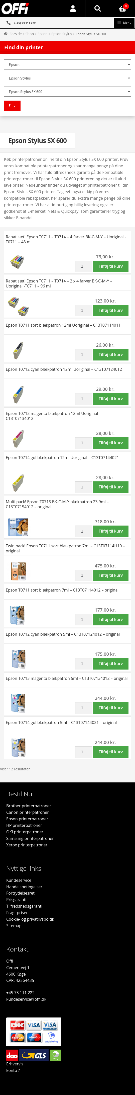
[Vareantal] (83, 266)
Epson (43, 33)
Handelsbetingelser (24, 887)
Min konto (73, 8)
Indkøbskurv (119, 5)
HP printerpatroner (24, 825)
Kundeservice (18, 880)
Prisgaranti (16, 899)
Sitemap (14, 925)
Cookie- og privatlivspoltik (30, 919)
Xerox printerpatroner (26, 845)
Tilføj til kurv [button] (111, 266)
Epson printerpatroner (27, 819)
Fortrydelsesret (20, 893)
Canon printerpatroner (27, 812)
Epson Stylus (61, 33)
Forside (16, 33)
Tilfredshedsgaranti (24, 906)
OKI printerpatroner (24, 832)
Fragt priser (17, 912)
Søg (97, 8)
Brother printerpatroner (28, 806)
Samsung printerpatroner (30, 838)
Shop (30, 33)
